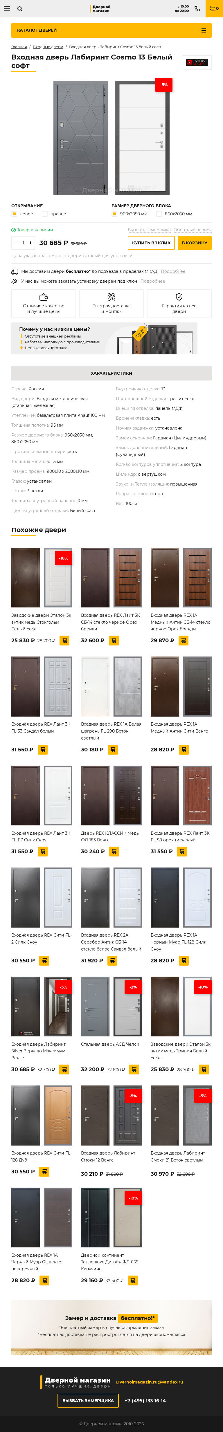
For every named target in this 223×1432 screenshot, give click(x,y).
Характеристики (111, 373)
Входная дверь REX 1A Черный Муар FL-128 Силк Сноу (178, 942)
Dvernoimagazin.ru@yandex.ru (149, 1382)
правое (54, 214)
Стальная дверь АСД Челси (110, 1044)
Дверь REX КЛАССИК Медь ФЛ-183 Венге (110, 837)
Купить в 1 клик (151, 243)
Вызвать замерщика (149, 229)
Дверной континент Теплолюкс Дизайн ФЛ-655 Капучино (109, 1262)
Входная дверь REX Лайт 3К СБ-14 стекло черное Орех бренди (110, 622)
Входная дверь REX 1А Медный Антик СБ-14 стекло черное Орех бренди (181, 622)
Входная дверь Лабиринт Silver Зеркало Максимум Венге (38, 1051)
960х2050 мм (130, 214)
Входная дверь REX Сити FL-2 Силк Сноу (41, 939)
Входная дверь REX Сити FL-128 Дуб (41, 1156)
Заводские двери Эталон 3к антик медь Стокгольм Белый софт (41, 622)
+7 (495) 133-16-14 (145, 1401)
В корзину (194, 243)
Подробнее (173, 271)
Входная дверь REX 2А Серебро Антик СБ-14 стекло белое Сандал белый (111, 942)
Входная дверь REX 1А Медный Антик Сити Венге (179, 728)
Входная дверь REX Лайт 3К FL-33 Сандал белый (40, 728)
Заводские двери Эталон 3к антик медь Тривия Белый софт (181, 1051)
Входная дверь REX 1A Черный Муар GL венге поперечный (36, 1262)
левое (22, 214)
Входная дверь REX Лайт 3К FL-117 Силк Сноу (40, 837)
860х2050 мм (174, 214)
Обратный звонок (193, 229)
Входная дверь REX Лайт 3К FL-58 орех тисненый (180, 837)
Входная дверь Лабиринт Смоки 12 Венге (108, 1156)
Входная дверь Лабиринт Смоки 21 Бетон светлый (178, 1156)
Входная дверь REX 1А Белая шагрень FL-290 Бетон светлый (111, 731)
